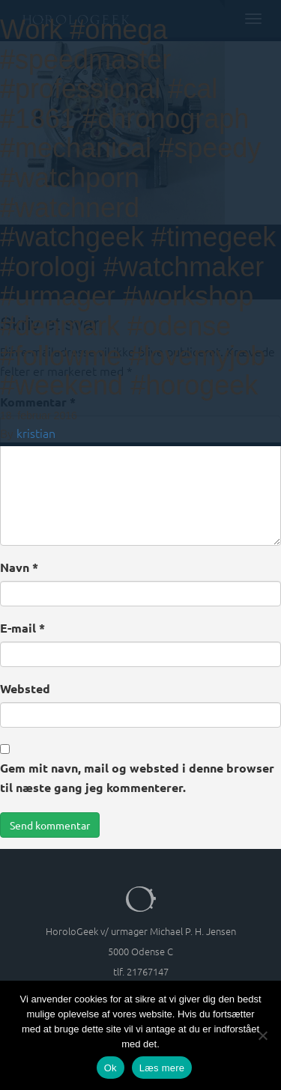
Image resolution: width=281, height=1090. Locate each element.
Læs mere (162, 1068)
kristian (35, 432)
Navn (19, 567)
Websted (25, 688)
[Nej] (262, 1035)
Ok (110, 1068)
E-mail (22, 628)
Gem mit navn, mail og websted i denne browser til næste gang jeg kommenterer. (137, 777)
